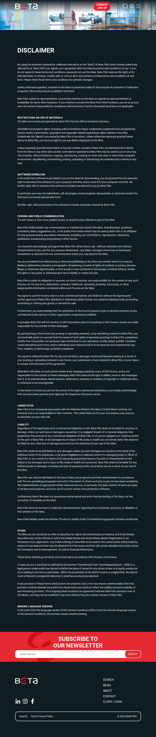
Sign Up (133, 654)
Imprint (23, 716)
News (107, 685)
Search (108, 679)
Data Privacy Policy (42, 716)
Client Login (112, 701)
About (107, 690)
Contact (109, 696)
